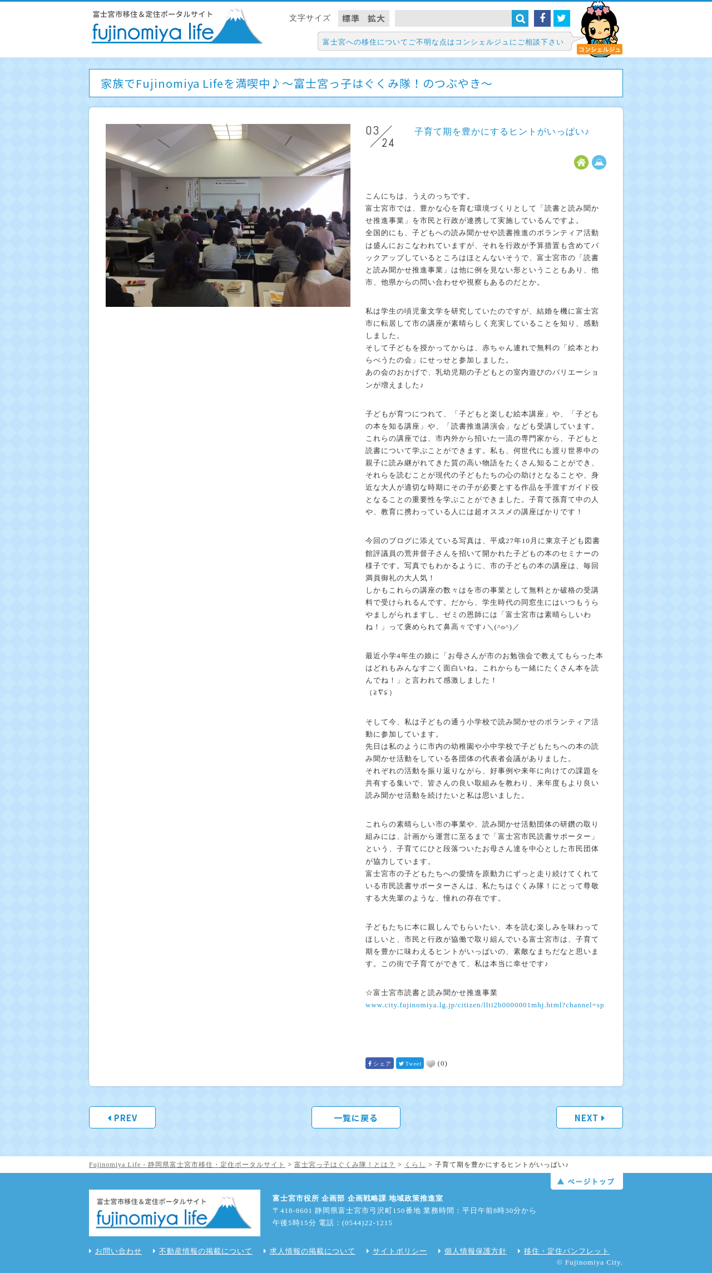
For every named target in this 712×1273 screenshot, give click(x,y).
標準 (351, 18)
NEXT (587, 1117)
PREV (125, 1117)
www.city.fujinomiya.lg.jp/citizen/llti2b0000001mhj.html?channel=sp (484, 1005)
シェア (382, 1064)
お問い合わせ (115, 1251)
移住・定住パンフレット (564, 1251)
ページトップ (587, 1181)
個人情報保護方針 (472, 1251)
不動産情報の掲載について (203, 1251)
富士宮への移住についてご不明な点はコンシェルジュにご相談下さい (443, 42)
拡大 (376, 18)
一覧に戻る (356, 1117)
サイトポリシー (397, 1251)
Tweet (414, 1064)
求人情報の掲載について (309, 1251)
